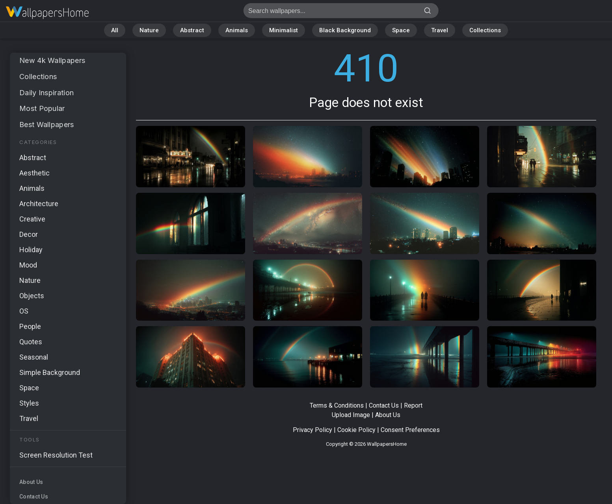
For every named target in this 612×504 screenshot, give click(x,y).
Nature (149, 30)
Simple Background (49, 372)
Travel (439, 30)
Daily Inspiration (46, 93)
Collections (485, 30)
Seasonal (33, 357)
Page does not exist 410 (47, 12)
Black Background (345, 30)
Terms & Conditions (337, 405)
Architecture (38, 203)
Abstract (192, 30)
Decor (28, 234)
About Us (31, 482)
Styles (29, 403)
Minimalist (283, 30)
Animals (236, 30)
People (30, 326)
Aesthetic (34, 173)
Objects (31, 296)
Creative (32, 219)
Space (401, 30)
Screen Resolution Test (56, 455)
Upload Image (351, 415)
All (114, 30)
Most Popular (42, 108)
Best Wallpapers (46, 124)
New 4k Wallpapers (52, 60)
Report (413, 405)
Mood (28, 265)
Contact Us (33, 496)
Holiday (31, 250)
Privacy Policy (312, 430)
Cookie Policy (356, 430)
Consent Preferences (410, 430)
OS (23, 311)
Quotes (30, 342)
